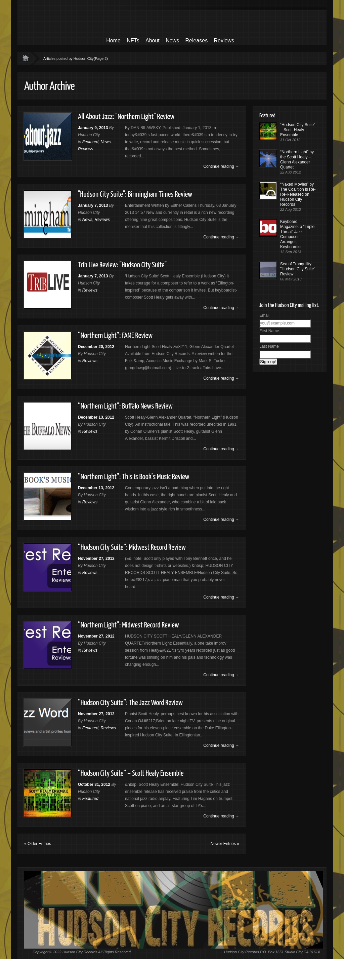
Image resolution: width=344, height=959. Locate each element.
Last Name (269, 346)
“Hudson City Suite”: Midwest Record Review (132, 547)
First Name (269, 331)
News (172, 40)
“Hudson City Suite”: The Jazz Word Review (130, 703)
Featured (90, 142)
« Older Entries (37, 843)
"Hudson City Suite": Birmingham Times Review (135, 194)
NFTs (133, 40)
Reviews (224, 40)
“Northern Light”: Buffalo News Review (125, 406)
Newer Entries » (225, 843)
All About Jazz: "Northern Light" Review (126, 117)
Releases (196, 40)
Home (113, 40)
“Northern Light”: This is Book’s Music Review (133, 477)
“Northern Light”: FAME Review (115, 336)
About (152, 40)
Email (264, 315)
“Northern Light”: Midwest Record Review (128, 625)
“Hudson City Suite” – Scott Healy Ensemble (131, 773)
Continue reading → (221, 166)
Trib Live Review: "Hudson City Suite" (122, 265)
